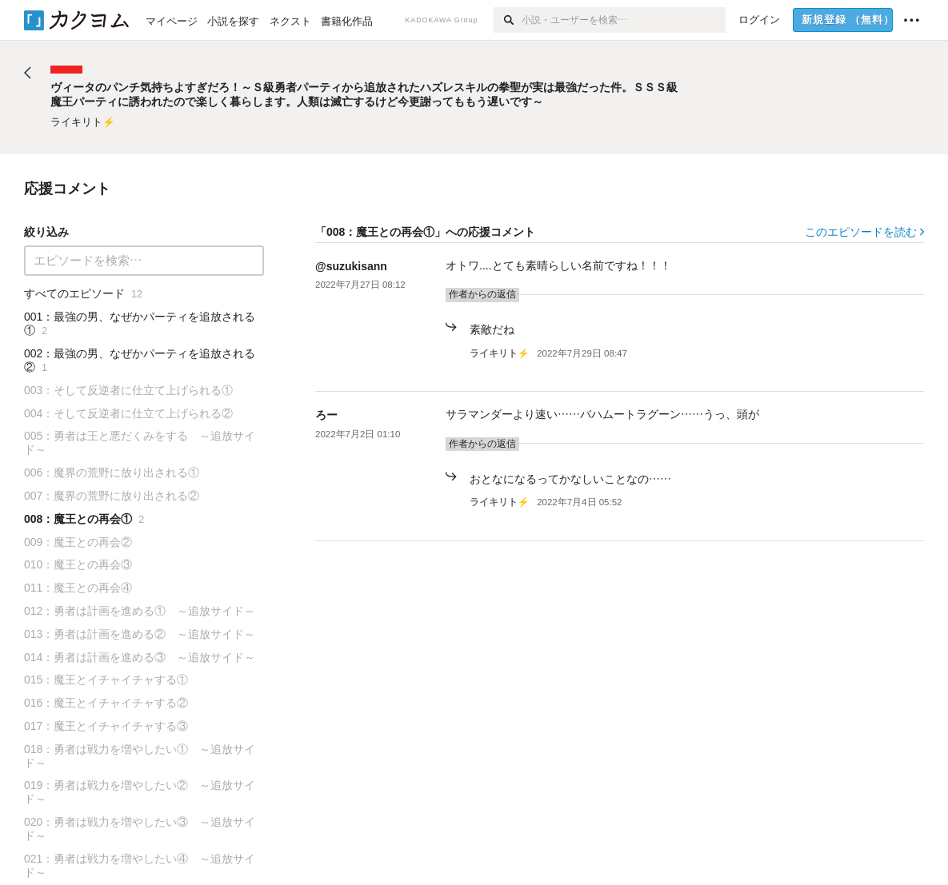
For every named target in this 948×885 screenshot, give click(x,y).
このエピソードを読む (864, 231)
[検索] (508, 20)
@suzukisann (351, 266)
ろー (326, 415)
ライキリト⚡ (499, 353)
